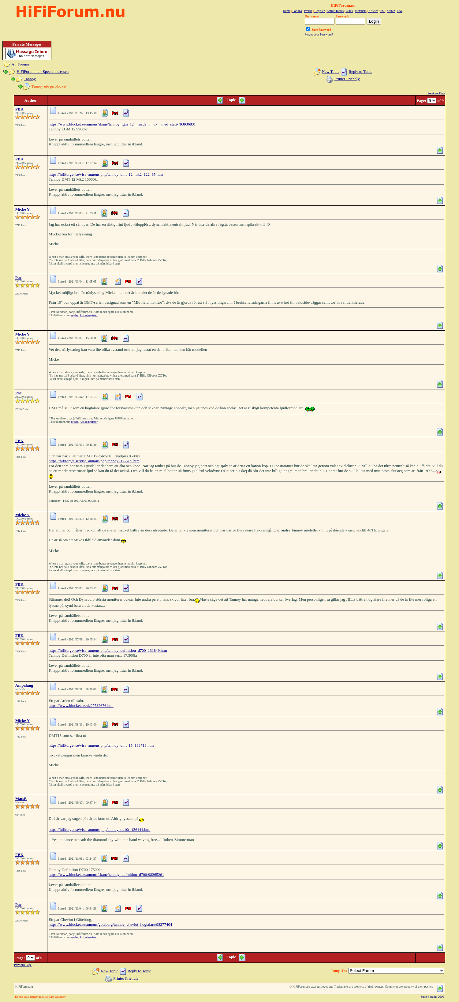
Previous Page (436, 93)
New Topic (330, 71)
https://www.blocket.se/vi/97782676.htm (81, 705)
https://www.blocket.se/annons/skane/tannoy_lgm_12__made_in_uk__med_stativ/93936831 (122, 124)
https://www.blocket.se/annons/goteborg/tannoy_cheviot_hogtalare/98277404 (110, 924)
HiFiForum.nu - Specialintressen (43, 71)
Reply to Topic (360, 71)
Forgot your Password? (319, 34)
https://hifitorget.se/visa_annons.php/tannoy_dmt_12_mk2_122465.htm (106, 174)
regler (74, 315)
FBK (19, 109)
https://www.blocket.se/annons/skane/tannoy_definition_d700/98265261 (106, 874)
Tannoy (30, 79)
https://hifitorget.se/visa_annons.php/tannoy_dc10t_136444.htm (99, 829)
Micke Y (22, 209)
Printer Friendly (347, 79)
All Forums (21, 64)
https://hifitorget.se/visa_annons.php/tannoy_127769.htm (94, 461)
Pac (18, 277)
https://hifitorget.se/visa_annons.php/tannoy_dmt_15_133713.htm (101, 745)
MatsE (21, 798)
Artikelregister (88, 315)
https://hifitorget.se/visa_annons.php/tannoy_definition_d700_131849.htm (108, 650)
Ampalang (24, 685)
